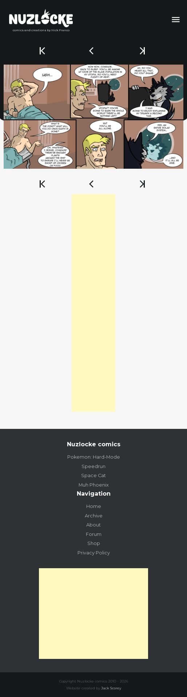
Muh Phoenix (94, 485)
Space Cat (93, 475)
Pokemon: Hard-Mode (93, 457)
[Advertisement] (93, 303)
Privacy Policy (93, 552)
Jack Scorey (111, 688)
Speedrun (93, 466)
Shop (93, 543)
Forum (94, 534)
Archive (94, 515)
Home (93, 506)
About (93, 525)
